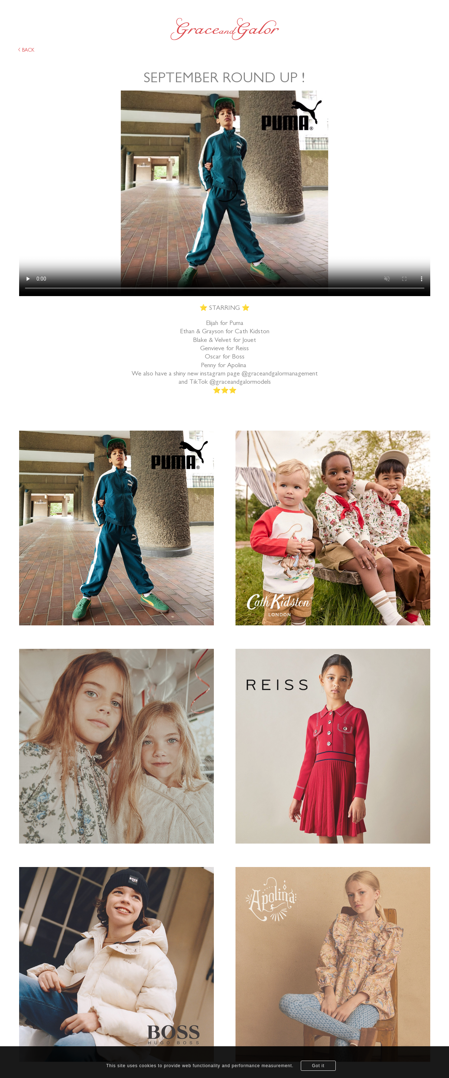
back (26, 50)
